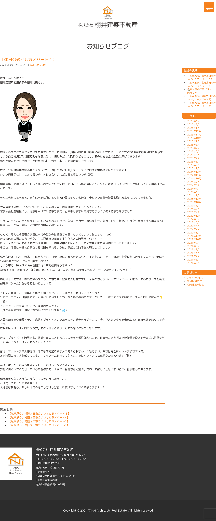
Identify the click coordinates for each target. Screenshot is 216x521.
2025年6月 (193, 151)
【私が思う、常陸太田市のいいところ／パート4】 (38, 417)
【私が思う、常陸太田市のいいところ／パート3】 (38, 421)
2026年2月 (193, 124)
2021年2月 (193, 263)
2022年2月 (193, 229)
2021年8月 (193, 246)
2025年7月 (193, 148)
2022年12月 (194, 215)
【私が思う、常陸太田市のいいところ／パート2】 (38, 425)
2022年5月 (193, 222)
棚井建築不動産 (195, 284)
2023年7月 (193, 208)
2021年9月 (193, 242)
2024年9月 (193, 181)
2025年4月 (193, 158)
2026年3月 (193, 121)
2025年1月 (193, 168)
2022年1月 (193, 232)
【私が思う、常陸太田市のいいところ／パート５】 (39, 413)
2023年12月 (194, 198)
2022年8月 (193, 219)
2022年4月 (193, 225)
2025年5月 (193, 154)
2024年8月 (193, 185)
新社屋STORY (194, 281)
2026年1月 (193, 127)
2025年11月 (194, 134)
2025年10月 (194, 138)
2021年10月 (194, 239)
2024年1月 (193, 195)
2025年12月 (194, 131)
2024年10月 (194, 178)
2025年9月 (193, 141)
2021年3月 (193, 259)
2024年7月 (193, 188)
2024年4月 (193, 192)
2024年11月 (194, 175)
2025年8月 (193, 144)
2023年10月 (194, 202)
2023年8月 (193, 205)
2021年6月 (193, 252)
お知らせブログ (38, 64)
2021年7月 (193, 249)
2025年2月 (193, 165)
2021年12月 (194, 236)
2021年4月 (193, 256)
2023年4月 (193, 212)
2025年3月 (193, 161)
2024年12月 (194, 171)
